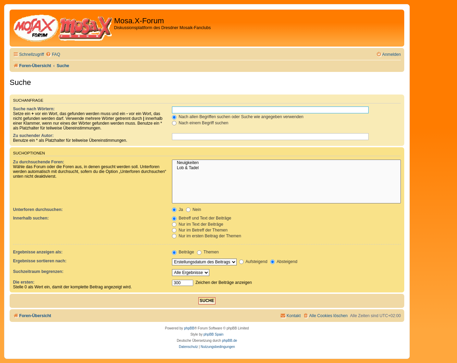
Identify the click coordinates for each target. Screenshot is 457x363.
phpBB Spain (213, 334)
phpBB (189, 328)
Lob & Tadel (286, 168)
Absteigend (283, 261)
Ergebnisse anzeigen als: (38, 252)
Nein (193, 209)
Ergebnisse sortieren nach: (39, 261)
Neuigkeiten (286, 163)
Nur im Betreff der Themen (199, 230)
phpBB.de (229, 340)
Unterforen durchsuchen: (38, 209)
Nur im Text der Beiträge (197, 224)
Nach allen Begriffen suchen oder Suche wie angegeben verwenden (238, 116)
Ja (177, 209)
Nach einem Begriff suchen (200, 123)
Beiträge (183, 252)
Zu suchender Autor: (33, 135)
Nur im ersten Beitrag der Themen (206, 236)
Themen (208, 252)
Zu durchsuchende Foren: (38, 162)
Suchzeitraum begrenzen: (38, 271)
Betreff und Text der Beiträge (201, 218)
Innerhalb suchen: (31, 218)
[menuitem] (53, 54)
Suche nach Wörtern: (34, 109)
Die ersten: (24, 282)
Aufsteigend (253, 261)
